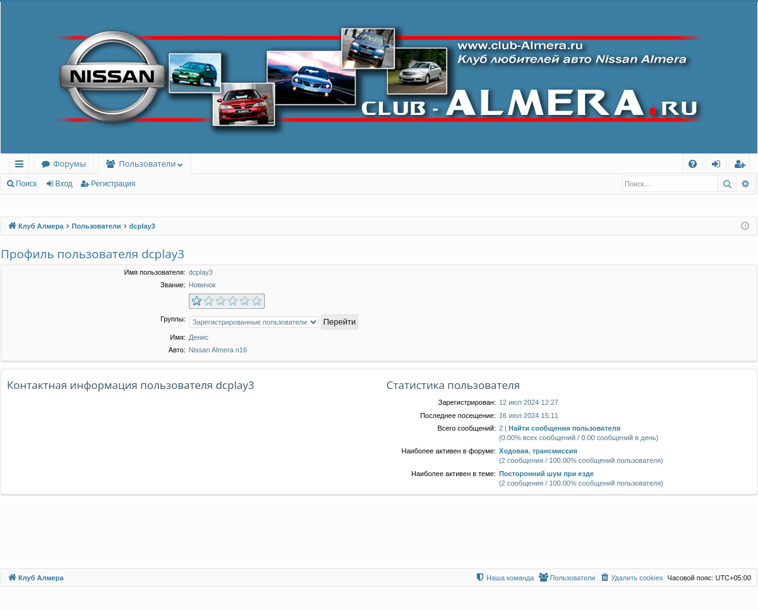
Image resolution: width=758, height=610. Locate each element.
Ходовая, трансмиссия (538, 451)
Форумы (69, 163)
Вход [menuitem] (718, 166)
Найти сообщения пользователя (564, 428)
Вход (64, 183)
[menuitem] (692, 164)
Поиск (26, 183)
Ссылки (22, 166)
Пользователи (147, 163)
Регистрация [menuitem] (742, 166)
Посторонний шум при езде (546, 473)
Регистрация (113, 183)
